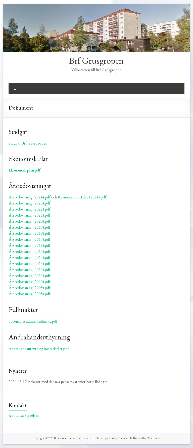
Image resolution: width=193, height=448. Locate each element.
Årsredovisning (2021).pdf (30, 215)
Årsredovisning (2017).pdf (30, 239)
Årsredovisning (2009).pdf (30, 287)
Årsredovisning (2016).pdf (30, 245)
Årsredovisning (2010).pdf (30, 281)
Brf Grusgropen (96, 60)
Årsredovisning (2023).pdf (30, 203)
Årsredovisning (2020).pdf (30, 221)
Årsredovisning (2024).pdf (30, 197)
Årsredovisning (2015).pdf (30, 251)
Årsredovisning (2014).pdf (30, 257)
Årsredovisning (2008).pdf (30, 293)
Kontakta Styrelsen (24, 415)
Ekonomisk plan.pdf (24, 170)
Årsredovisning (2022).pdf (30, 209)
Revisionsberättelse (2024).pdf (82, 197)
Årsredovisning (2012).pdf (30, 269)
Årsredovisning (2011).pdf (30, 275)
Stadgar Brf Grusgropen (28, 143)
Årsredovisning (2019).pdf (30, 227)
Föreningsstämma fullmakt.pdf (33, 321)
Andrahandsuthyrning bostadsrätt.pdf (39, 348)
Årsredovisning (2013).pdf (30, 263)
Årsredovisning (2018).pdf (30, 233)
